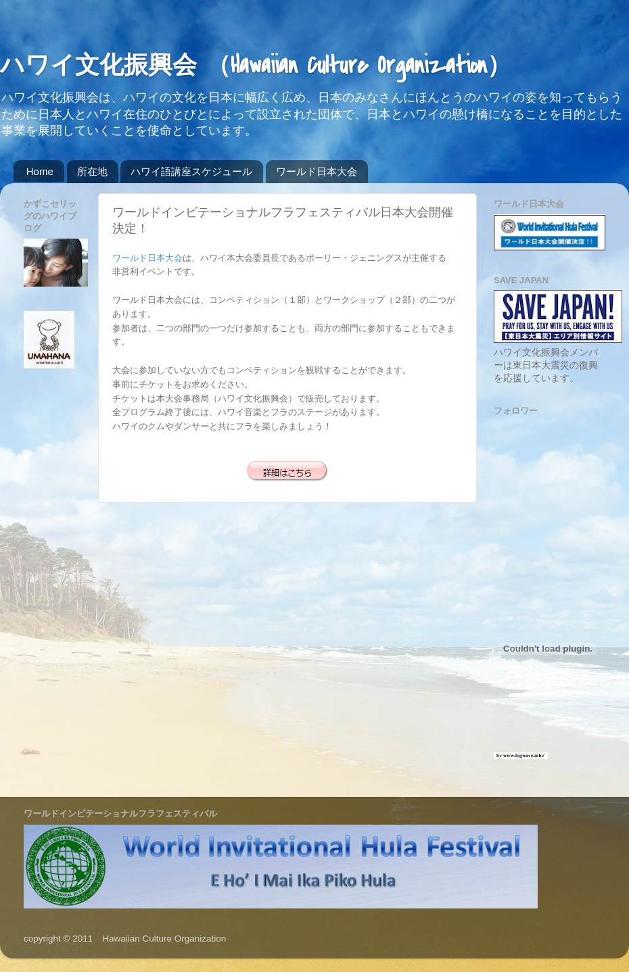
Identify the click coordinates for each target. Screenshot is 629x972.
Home (39, 171)
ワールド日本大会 (316, 171)
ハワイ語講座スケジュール (191, 171)
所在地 (92, 171)
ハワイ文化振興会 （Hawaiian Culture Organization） (255, 65)
